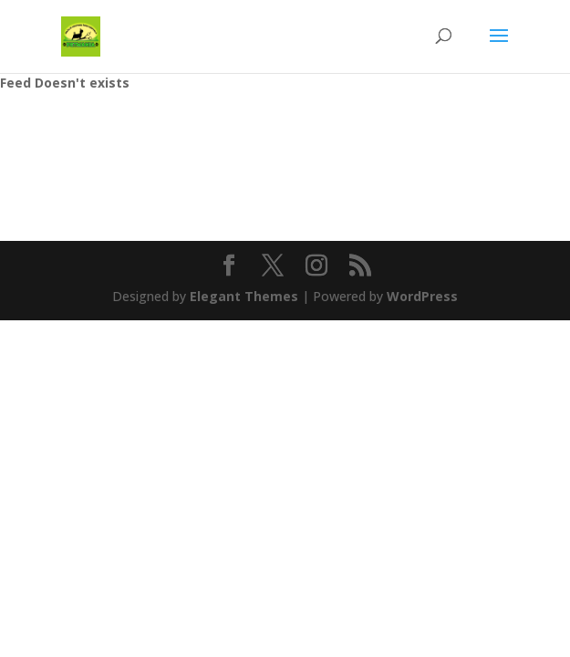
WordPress (422, 296)
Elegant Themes (244, 296)
